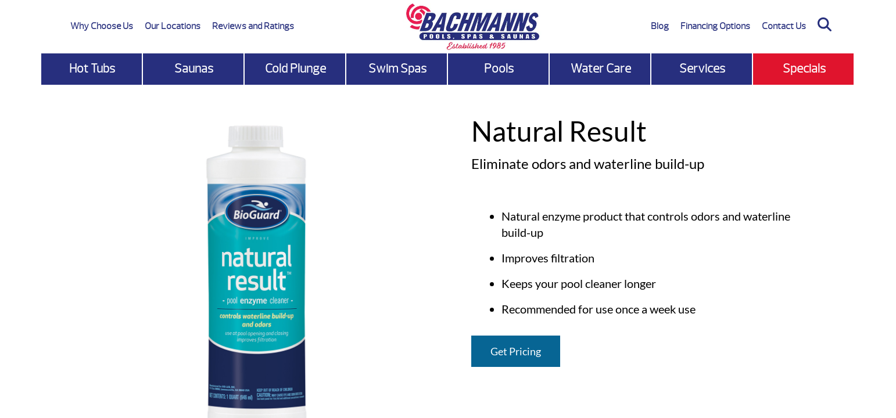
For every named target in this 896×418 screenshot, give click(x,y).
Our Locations (172, 26)
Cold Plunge (295, 69)
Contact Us (784, 26)
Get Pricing (515, 351)
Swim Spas (397, 69)
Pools (499, 69)
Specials (804, 69)
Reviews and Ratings (253, 26)
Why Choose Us (101, 26)
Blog (660, 26)
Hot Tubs (92, 69)
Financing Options (715, 26)
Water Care (601, 69)
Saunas (193, 69)
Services (702, 69)
